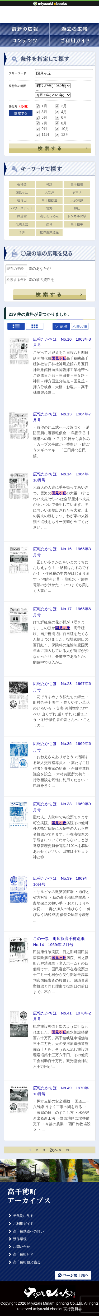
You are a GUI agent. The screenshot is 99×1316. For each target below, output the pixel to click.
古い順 (61, 327)
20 (68, 1150)
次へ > (55, 1150)
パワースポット (22, 208)
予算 (22, 232)
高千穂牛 (76, 224)
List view (16, 327)
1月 (41, 106)
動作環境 (20, 1239)
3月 (41, 111)
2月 (61, 106)
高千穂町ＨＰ (23, 1254)
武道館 (22, 216)
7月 (41, 123)
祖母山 (22, 200)
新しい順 (80, 327)
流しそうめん (49, 216)
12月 (62, 134)
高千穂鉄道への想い (28, 1231)
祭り (49, 224)
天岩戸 (49, 192)
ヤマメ (77, 192)
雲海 (49, 208)
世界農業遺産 (49, 232)
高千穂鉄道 (49, 200)
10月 (62, 129)
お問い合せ (21, 1247)
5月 (41, 117)
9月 (41, 129)
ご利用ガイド (23, 1224)
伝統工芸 (22, 224)
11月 (42, 134)
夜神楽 (22, 184)
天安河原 (76, 200)
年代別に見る (23, 1216)
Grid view (35, 327)
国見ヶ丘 (22, 192)
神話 (49, 184)
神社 (77, 208)
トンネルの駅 (76, 216)
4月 (61, 111)
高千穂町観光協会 (26, 1262)
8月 (61, 123)
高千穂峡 (76, 184)
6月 (61, 117)
